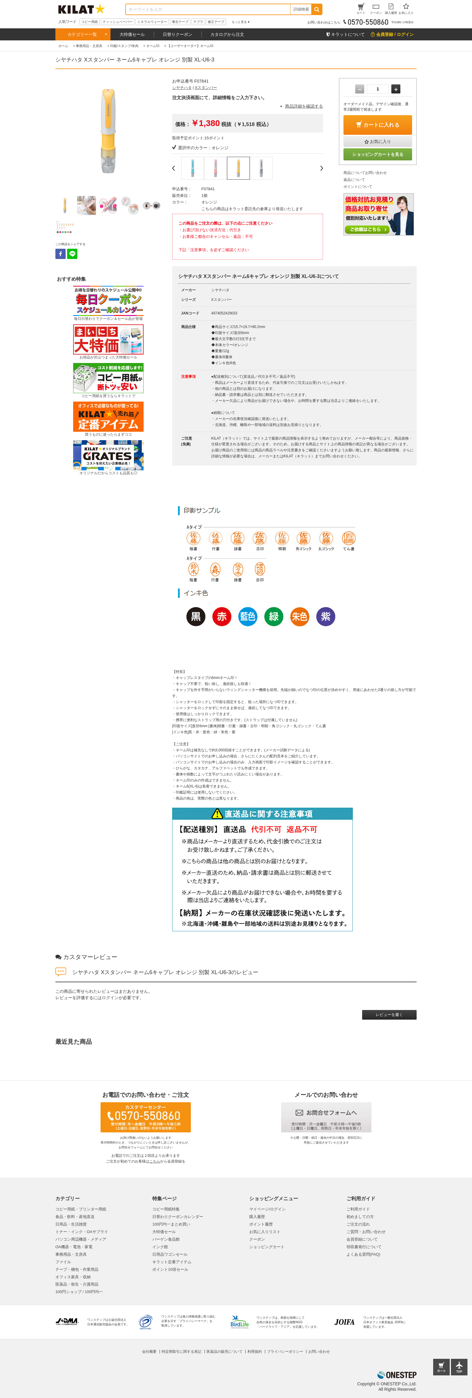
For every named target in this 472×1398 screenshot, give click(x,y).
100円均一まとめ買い (171, 1224)
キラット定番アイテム (171, 1262)
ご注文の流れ (358, 1224)
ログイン (110, 997)
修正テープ (216, 22)
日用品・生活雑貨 (71, 1224)
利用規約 (254, 1351)
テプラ (198, 22)
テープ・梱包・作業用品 (76, 1269)
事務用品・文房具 (71, 1254)
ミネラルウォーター (152, 22)
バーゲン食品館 (166, 1239)
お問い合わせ (319, 1351)
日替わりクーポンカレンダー (177, 1216)
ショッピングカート (266, 1247)
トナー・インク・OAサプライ (81, 1231)
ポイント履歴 (261, 1224)
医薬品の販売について (224, 1351)
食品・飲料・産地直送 (75, 1216)
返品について (354, 180)
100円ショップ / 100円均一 (79, 1291)
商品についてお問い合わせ (365, 173)
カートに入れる (381, 125)
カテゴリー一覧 (82, 34)
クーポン (257, 1239)
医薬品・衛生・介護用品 (76, 1284)
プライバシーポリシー (285, 1351)
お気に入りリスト (265, 1231)
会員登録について (362, 1239)
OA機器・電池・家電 (73, 1247)
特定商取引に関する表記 (181, 1351)
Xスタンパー (206, 87)
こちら (154, 1161)
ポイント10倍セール (170, 1269)
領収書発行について (364, 1247)
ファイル (63, 1262)
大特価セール (132, 34)
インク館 (160, 1247)
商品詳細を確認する (304, 106)
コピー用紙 (89, 22)
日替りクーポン (177, 34)
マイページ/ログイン (267, 1209)
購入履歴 (257, 1216)
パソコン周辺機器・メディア (80, 1239)
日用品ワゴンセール (170, 1254)
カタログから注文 (227, 34)
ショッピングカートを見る (377, 154)
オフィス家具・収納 (73, 1277)
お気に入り (380, 141)
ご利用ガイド (358, 1209)
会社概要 (149, 1351)
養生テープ (180, 22)
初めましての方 (360, 1216)
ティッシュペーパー (117, 22)
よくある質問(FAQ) (363, 1254)
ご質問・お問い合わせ (366, 1231)
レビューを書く (389, 1014)
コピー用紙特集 (166, 1209)
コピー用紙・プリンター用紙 (80, 1209)
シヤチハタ (182, 87)
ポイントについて (357, 187)
